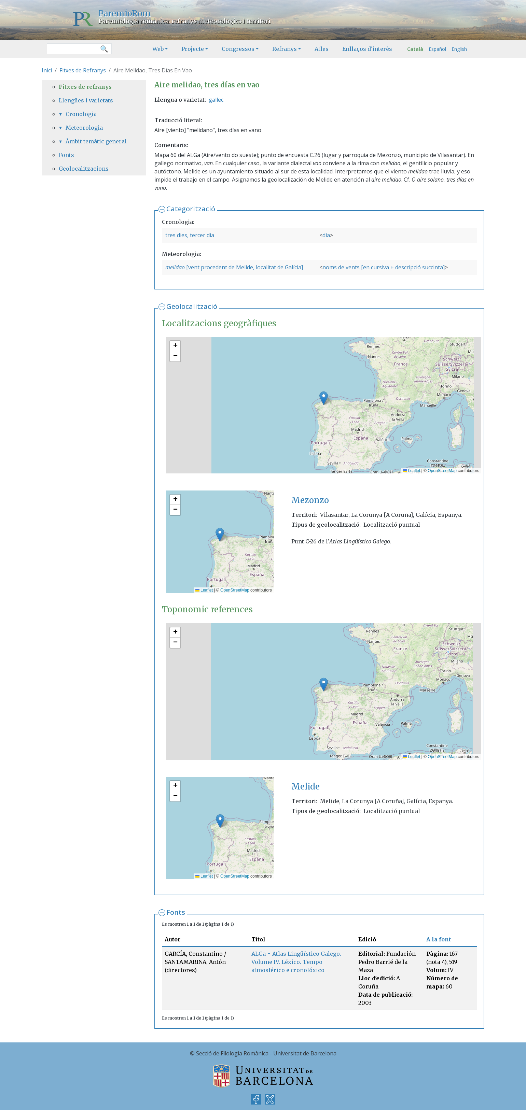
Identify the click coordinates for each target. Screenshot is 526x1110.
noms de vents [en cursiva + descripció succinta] (383, 267)
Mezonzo (310, 500)
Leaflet (411, 470)
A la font (438, 939)
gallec (216, 99)
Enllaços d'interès (367, 48)
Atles (322, 48)
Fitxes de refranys (85, 86)
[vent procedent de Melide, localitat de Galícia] (244, 267)
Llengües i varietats (86, 100)
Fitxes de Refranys (82, 70)
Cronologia (81, 114)
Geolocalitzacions (84, 168)
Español (437, 49)
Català (415, 49)
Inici (47, 70)
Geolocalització (191, 306)
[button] (323, 398)
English (459, 49)
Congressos (238, 48)
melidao (175, 267)
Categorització (190, 208)
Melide (305, 786)
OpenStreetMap (442, 470)
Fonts (175, 912)
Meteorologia (84, 127)
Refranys (284, 48)
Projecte (192, 48)
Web (158, 48)
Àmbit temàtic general (96, 141)
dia (326, 235)
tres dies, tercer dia (189, 235)
